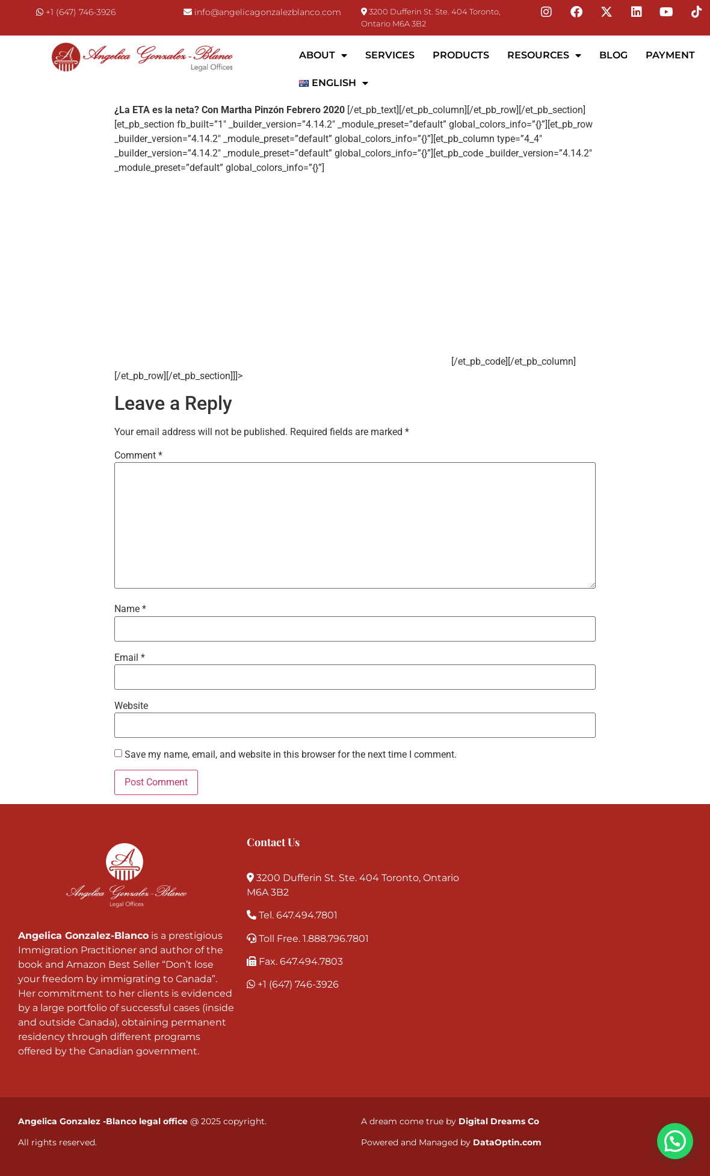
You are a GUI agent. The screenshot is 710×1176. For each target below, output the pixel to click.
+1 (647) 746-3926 (81, 12)
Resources (544, 55)
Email (129, 658)
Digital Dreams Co (498, 1121)
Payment (670, 55)
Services (390, 55)
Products (461, 55)
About (323, 55)
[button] (675, 1141)
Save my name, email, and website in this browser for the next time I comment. (291, 755)
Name (130, 609)
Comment (138, 455)
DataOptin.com (507, 1142)
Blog (613, 55)
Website (131, 706)
